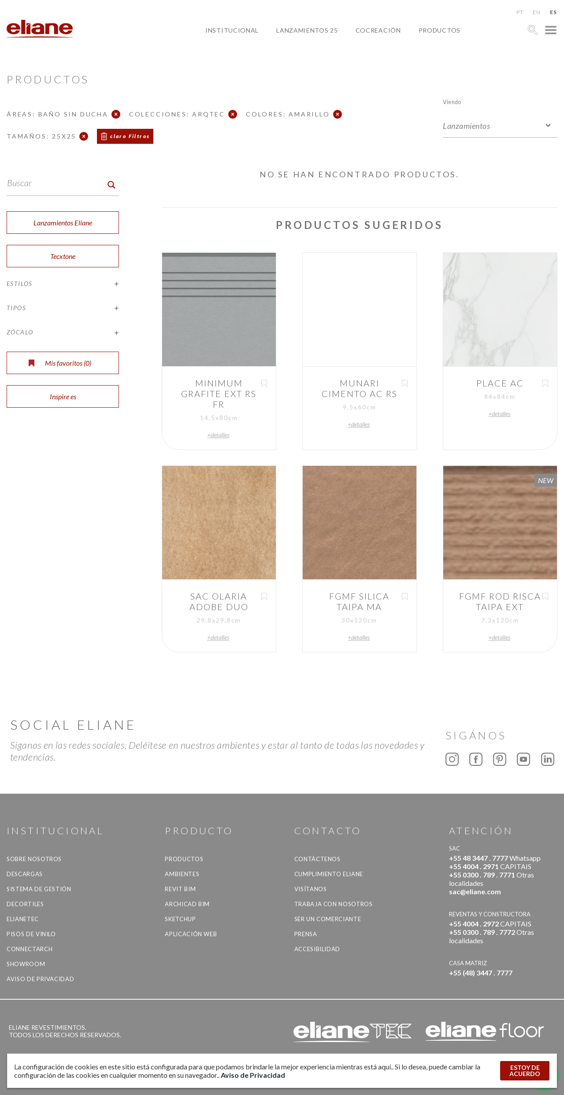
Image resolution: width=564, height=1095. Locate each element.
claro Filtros (130, 136)
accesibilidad (317, 948)
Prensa (305, 934)
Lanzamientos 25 (307, 30)
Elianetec (23, 918)
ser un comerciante (327, 918)
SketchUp (180, 918)
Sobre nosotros (34, 858)
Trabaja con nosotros (333, 904)
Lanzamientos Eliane (62, 222)
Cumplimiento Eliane (328, 874)
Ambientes (182, 874)
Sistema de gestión (39, 888)
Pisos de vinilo (31, 934)
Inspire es (63, 396)
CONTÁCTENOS (317, 858)
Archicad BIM (187, 904)
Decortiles (25, 904)
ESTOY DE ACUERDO (524, 1070)
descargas (25, 874)
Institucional (232, 30)
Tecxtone (62, 256)
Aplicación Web (191, 934)
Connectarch (29, 948)
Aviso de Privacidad (40, 978)
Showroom (26, 964)
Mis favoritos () (60, 363)
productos (439, 30)
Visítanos (310, 888)
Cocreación (378, 30)
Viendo (452, 101)
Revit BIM (180, 888)
